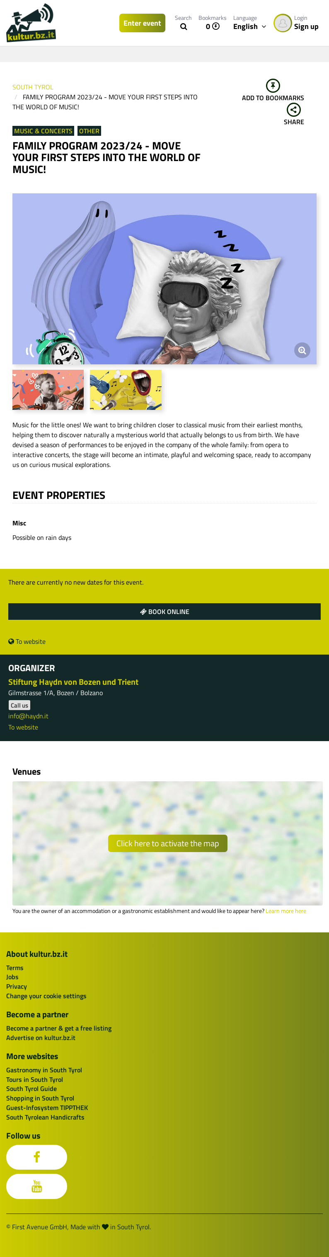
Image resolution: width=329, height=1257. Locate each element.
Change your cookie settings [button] (46, 996)
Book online (164, 611)
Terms (15, 968)
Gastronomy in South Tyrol (44, 1070)
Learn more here (286, 911)
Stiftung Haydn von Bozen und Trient (73, 681)
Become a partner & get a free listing (58, 1028)
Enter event (142, 23)
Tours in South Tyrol (34, 1079)
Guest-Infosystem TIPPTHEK (47, 1108)
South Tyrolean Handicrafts (45, 1117)
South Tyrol (32, 87)
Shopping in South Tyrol (40, 1098)
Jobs (12, 977)
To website (27, 641)
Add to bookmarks (273, 91)
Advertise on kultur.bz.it (40, 1038)
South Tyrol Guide (31, 1088)
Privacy (16, 986)
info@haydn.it (28, 716)
